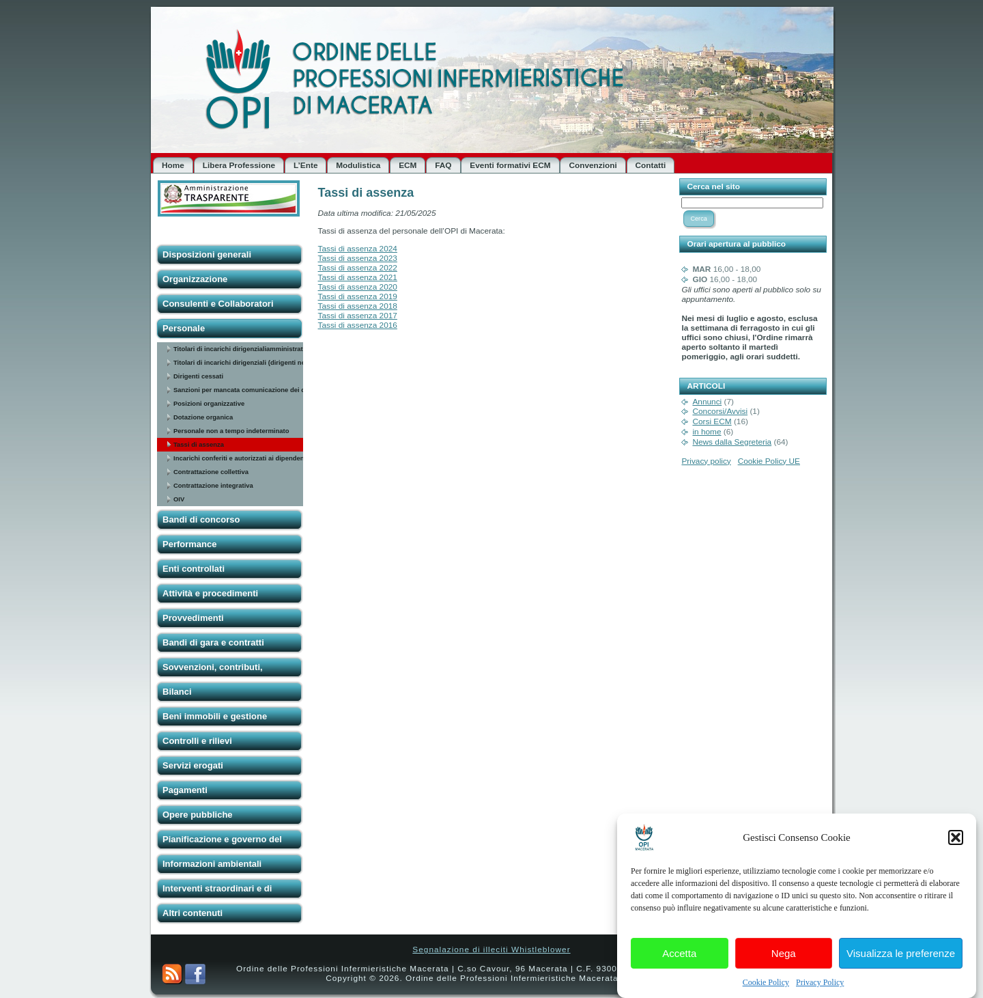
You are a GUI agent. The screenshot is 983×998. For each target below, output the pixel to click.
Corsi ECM (711, 421)
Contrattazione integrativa (213, 485)
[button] (956, 844)
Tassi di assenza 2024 (357, 248)
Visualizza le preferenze (900, 959)
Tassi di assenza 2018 (357, 306)
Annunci (707, 401)
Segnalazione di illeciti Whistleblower (491, 949)
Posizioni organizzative (208, 403)
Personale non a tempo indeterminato (231, 430)
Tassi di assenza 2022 (357, 268)
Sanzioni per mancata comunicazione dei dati (238, 389)
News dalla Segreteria (731, 442)
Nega (783, 959)
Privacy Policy (820, 989)
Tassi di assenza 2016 (357, 325)
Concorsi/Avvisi (719, 411)
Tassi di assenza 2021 (357, 277)
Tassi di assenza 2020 (357, 287)
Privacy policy (705, 461)
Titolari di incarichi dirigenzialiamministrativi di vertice (238, 348)
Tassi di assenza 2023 (357, 258)
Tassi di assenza (198, 444)
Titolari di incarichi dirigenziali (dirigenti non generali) (238, 362)
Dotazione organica (203, 417)
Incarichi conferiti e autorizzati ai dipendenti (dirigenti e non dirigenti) (238, 458)
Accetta (679, 959)
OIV (178, 499)
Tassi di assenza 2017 (357, 315)
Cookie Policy (766, 989)
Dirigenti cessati (198, 376)
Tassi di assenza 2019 (357, 296)
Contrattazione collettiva (210, 471)
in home (706, 431)
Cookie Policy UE (769, 461)
